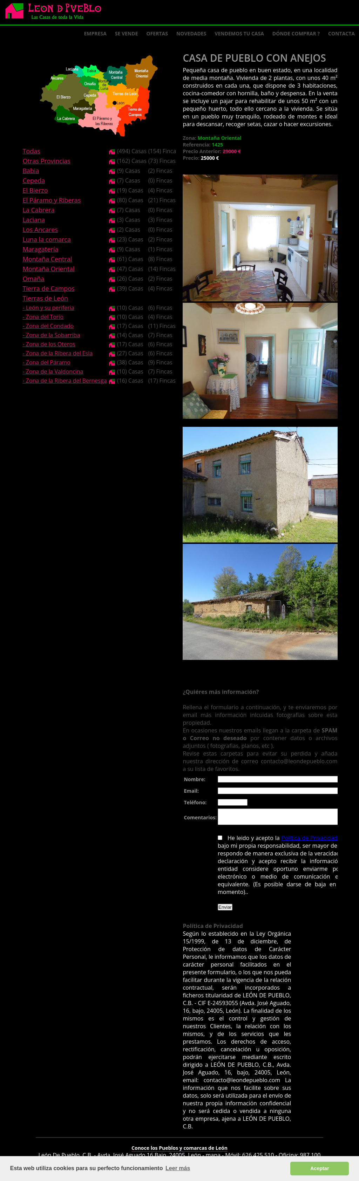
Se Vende (126, 33)
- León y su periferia (48, 308)
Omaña (33, 278)
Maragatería (40, 249)
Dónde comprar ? (296, 33)
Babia (30, 170)
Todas (31, 151)
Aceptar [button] (319, 1168)
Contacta (341, 33)
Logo (56, 12)
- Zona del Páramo (46, 362)
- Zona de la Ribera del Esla (57, 353)
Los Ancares (40, 229)
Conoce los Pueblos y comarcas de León (179, 1143)
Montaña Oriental (48, 269)
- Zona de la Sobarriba (51, 335)
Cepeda (33, 180)
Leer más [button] (177, 1168)
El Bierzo (35, 190)
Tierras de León (45, 298)
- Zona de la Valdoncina (52, 371)
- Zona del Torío (42, 317)
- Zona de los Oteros (48, 344)
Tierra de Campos (48, 288)
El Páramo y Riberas (51, 200)
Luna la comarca (46, 239)
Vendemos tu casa (239, 33)
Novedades (191, 33)
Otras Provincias (46, 161)
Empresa (95, 33)
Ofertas (157, 33)
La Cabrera (38, 210)
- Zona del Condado (48, 326)
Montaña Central (47, 259)
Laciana (33, 220)
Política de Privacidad (307, 841)
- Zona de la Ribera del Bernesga (64, 380)
